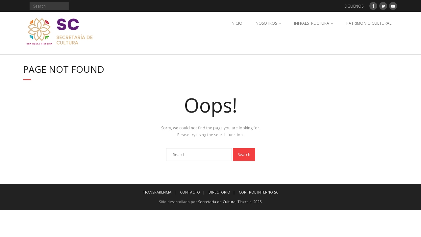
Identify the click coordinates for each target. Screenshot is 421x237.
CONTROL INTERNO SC (258, 192)
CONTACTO (190, 192)
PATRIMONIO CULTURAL (368, 23)
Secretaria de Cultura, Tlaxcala (225, 201)
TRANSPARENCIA (157, 192)
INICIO (236, 23)
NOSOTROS (266, 23)
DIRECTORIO (219, 192)
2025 (257, 201)
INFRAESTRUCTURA (311, 23)
